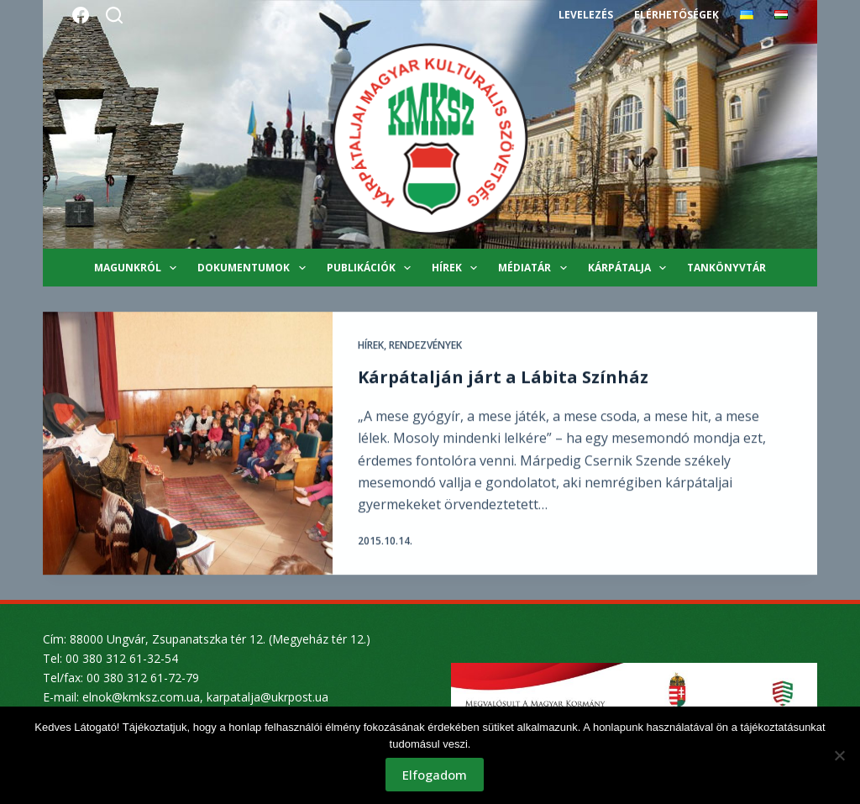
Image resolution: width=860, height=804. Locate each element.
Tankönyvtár (726, 267)
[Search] (114, 15)
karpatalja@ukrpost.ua (267, 697)
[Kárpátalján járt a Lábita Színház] (188, 444)
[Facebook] (80, 15)
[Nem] (839, 755)
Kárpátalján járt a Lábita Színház (503, 377)
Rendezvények (425, 346)
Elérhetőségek (676, 15)
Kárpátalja (630, 268)
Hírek (458, 268)
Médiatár (535, 268)
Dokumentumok (254, 268)
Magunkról (138, 268)
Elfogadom (434, 774)
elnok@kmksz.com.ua (141, 697)
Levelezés (585, 15)
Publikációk (372, 268)
